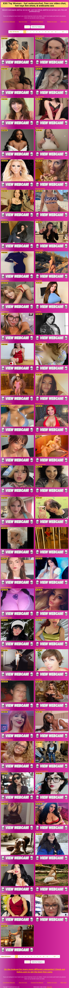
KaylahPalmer (5, 311)
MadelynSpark (39, 36)
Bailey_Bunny (39, 128)
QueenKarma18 (40, 740)
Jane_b (3, 832)
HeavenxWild (39, 250)
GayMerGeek (5, 342)
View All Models (14, 32)
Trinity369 (4, 188)
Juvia (37, 495)
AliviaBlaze (4, 128)
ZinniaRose (4, 220)
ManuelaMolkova (6, 648)
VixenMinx (4, 96)
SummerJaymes (40, 188)
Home (27, 27)
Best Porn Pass (23, 21)
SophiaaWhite (5, 280)
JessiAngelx (4, 771)
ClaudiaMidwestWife (7, 740)
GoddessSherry (5, 495)
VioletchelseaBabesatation (43, 434)
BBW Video (64, 21)
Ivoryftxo (38, 220)
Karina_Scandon (40, 709)
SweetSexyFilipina (6, 403)
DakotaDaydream (40, 464)
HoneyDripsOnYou (6, 464)
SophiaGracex (5, 250)
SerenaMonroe (5, 526)
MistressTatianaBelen (41, 771)
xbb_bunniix (4, 801)
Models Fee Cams (52, 21)
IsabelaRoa (38, 679)
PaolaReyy (4, 923)
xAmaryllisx (4, 36)
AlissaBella (38, 280)
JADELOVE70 (5, 66)
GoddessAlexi (5, 372)
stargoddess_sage (6, 617)
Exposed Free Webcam (37, 21)
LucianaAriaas (5, 556)
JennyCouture (39, 158)
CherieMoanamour (40, 617)
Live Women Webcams (9, 21)
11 (55, 32)
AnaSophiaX (39, 372)
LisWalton (38, 311)
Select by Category (38, 27)
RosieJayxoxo (39, 403)
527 (63, 32)
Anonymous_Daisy (41, 342)
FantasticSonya (40, 648)
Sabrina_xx (38, 66)
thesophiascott (39, 801)
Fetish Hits (49, 987)
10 (52, 32)
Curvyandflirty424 (6, 587)
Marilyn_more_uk (6, 679)
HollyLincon (39, 556)
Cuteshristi (4, 893)
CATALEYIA (38, 893)
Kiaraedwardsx (5, 434)
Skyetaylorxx (39, 587)
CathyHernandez (40, 526)
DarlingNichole (5, 709)
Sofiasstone (4, 863)
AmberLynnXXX (5, 158)
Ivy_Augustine (39, 96)
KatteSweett (39, 832)
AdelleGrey (38, 863)
